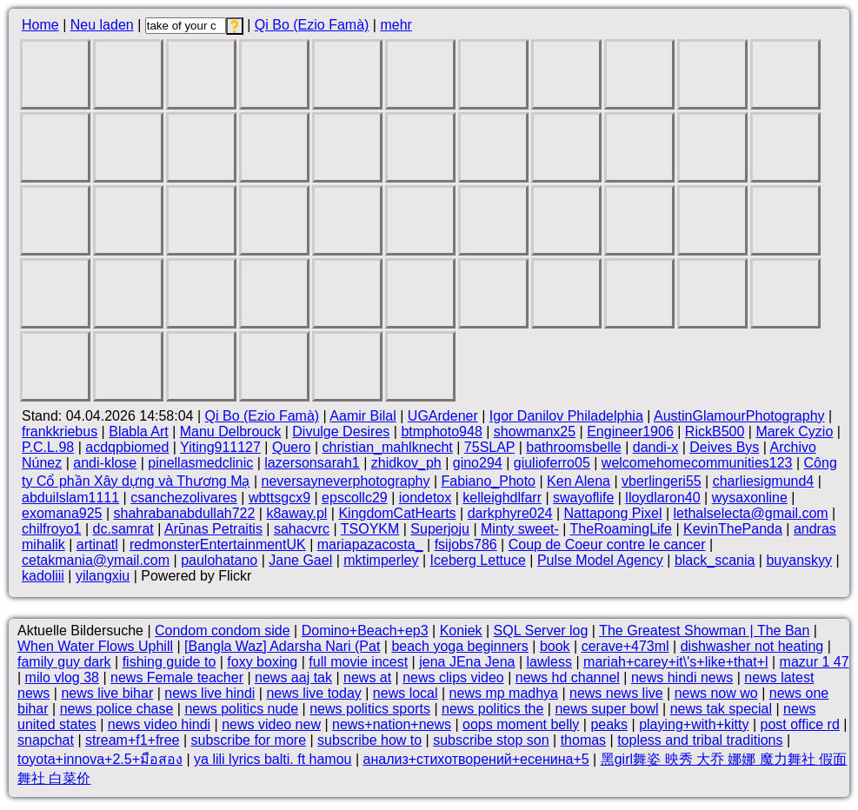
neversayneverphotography (346, 481)
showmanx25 (534, 431)
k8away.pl (296, 513)
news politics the (492, 708)
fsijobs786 (466, 544)
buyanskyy (799, 560)
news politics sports (369, 708)
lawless (549, 661)
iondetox (425, 497)
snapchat (45, 740)
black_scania (715, 560)
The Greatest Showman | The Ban (704, 630)
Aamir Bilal (362, 415)
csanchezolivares (183, 497)
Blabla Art (138, 431)
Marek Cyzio (794, 431)
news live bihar (107, 693)
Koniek (461, 630)
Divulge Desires (340, 431)
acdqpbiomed (127, 447)
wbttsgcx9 (279, 497)
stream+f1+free (132, 740)
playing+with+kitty (693, 724)
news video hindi (159, 724)
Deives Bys (724, 447)
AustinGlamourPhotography (739, 415)
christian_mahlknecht (387, 447)
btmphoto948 (441, 431)
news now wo (716, 693)
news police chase (117, 708)
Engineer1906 (630, 431)
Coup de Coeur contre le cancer (607, 544)
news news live (616, 693)
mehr (395, 24)
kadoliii (43, 575)
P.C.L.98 (48, 447)
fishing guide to (169, 661)
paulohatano (219, 560)
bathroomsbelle (573, 447)
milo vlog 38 (62, 677)
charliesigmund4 (764, 481)
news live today (313, 693)
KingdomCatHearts (397, 513)
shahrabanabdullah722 (185, 513)
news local (405, 693)
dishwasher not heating (752, 646)
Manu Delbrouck (231, 431)
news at (367, 677)
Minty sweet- (520, 528)
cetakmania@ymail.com (96, 560)
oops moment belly (520, 724)
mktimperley (380, 560)
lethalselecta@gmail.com (751, 513)
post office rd (799, 724)
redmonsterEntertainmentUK (218, 544)
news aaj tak (293, 677)
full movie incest (358, 661)
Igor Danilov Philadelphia (566, 415)
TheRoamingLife (621, 528)
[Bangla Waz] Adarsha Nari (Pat (282, 646)
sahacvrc (301, 528)
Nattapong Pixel (613, 513)
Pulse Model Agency (600, 560)
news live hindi (209, 693)
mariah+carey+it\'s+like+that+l (675, 661)
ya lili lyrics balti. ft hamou (272, 759)
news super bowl (606, 708)
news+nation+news (391, 724)
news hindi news (682, 677)
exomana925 (62, 513)
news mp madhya (503, 693)
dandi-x (655, 447)
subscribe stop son (491, 740)
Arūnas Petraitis (213, 528)
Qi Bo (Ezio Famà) (312, 24)
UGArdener (443, 415)
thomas (583, 740)
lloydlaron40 (662, 497)
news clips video (453, 677)
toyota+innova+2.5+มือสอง (100, 759)
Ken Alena (578, 481)
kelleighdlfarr (502, 497)
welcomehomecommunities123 (697, 462)
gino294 (477, 462)
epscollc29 (355, 497)
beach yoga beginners (459, 646)
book (555, 646)
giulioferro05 (552, 462)
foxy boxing (262, 661)
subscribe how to (369, 740)
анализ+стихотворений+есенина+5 (476, 759)
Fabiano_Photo (488, 481)
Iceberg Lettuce (478, 560)
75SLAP (489, 447)
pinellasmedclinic (200, 462)
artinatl (97, 544)
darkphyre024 (510, 513)
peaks (609, 724)
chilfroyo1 (51, 528)
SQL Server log (541, 630)
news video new (271, 724)
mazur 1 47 (814, 661)
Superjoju (439, 528)
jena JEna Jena (467, 661)
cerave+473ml (625, 646)
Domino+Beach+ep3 (365, 630)
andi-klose (104, 462)
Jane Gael (300, 560)
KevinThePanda (732, 528)
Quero (291, 447)
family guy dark (64, 661)
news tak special (721, 708)
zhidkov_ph (406, 462)
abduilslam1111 (70, 497)
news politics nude (241, 708)
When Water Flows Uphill (95, 646)
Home (40, 24)
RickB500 (714, 431)
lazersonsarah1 (311, 462)
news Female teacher (176, 677)
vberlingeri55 (662, 481)
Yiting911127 (220, 447)
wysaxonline (750, 497)
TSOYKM (370, 528)
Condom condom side (222, 630)
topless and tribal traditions (699, 740)
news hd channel (567, 677)
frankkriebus (59, 431)
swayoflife (583, 497)
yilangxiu (103, 575)
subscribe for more (249, 740)
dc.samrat (123, 528)
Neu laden (102, 24)
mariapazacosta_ (370, 544)
